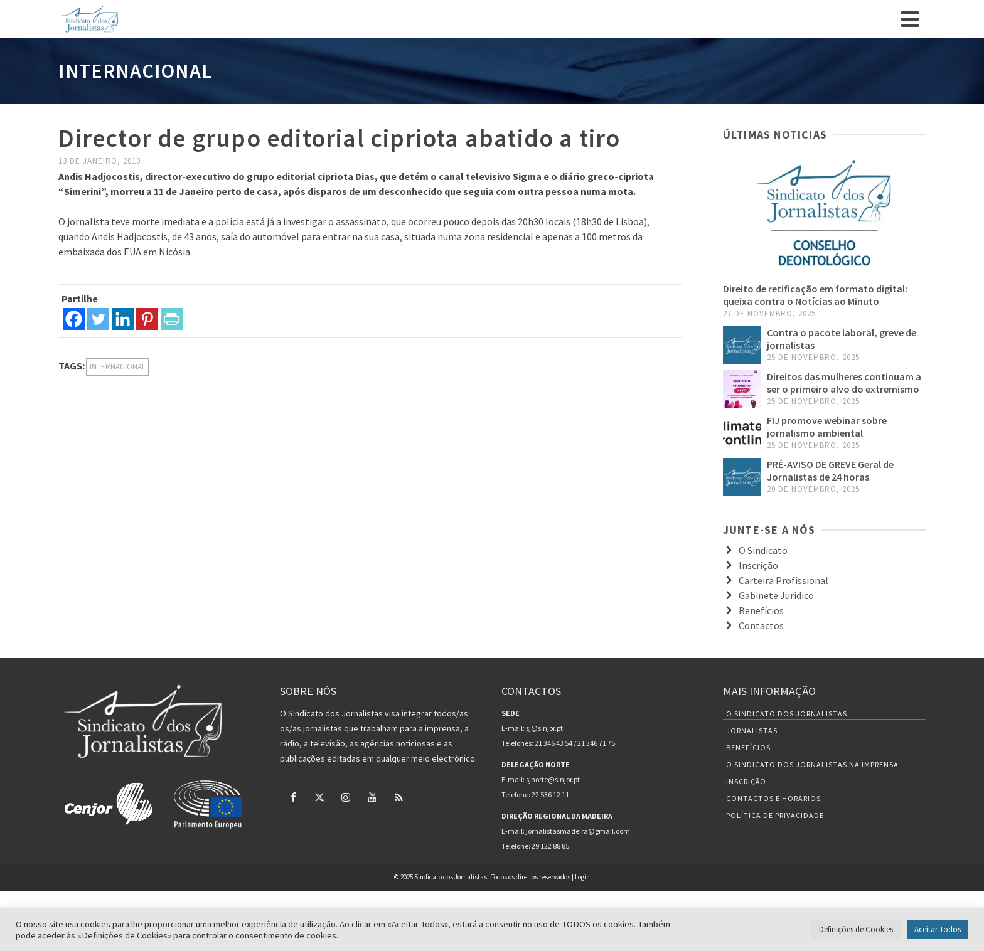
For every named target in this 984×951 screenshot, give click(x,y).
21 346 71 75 (596, 743)
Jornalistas (752, 730)
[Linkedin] (123, 319)
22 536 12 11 (550, 794)
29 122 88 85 (550, 846)
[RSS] (398, 797)
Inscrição (758, 565)
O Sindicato (763, 550)
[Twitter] (98, 319)
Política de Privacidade (775, 815)
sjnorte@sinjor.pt (553, 779)
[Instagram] (346, 797)
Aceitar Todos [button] (937, 929)
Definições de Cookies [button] (856, 929)
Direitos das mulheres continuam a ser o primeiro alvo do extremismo (844, 382)
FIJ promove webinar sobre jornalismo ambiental (827, 426)
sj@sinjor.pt (544, 728)
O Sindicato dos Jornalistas (786, 713)
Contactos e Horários (773, 798)
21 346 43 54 (553, 743)
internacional (118, 366)
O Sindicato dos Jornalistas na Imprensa (812, 764)
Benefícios (761, 610)
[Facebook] (74, 319)
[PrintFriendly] (172, 319)
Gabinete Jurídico (776, 595)
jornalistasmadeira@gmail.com (578, 831)
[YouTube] (372, 797)
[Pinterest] (147, 319)
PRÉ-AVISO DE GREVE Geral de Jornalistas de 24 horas (830, 470)
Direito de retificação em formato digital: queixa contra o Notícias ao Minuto (815, 294)
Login (582, 877)
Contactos (761, 625)
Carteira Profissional (783, 580)
